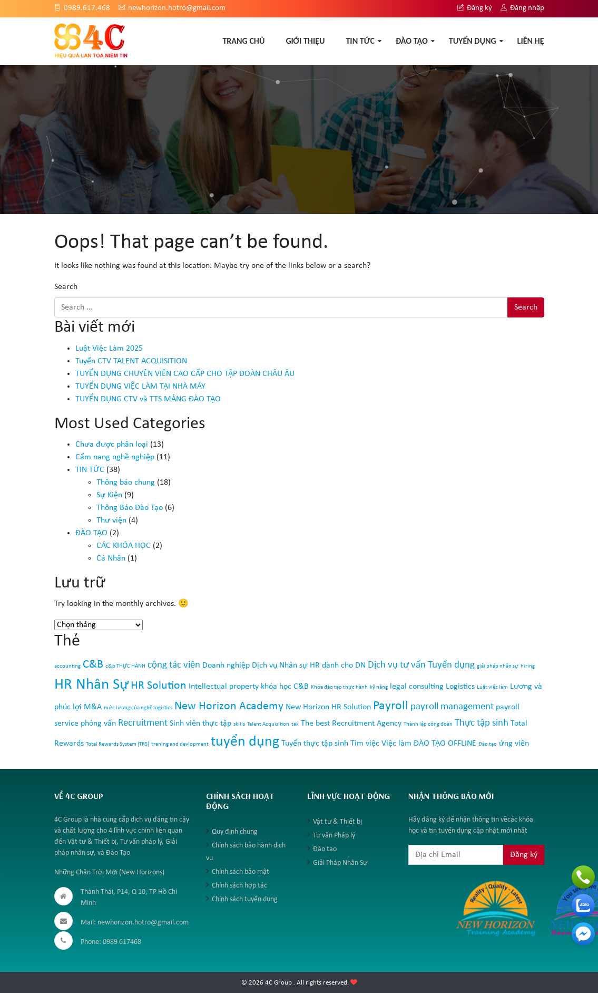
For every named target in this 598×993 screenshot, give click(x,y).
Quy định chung (235, 832)
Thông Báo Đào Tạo (129, 508)
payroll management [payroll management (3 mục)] (452, 707)
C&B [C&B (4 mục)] (93, 665)
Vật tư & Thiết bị (337, 822)
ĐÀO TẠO (412, 41)
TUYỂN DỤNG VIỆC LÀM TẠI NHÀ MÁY (140, 386)
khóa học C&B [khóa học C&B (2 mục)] (285, 686)
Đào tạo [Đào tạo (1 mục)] (487, 744)
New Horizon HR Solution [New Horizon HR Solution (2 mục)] (328, 707)
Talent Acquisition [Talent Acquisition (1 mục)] (268, 724)
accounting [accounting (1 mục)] (67, 666)
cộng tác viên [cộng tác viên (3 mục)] (174, 665)
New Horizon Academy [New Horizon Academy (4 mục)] (228, 706)
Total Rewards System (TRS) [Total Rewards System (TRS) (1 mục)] (117, 744)
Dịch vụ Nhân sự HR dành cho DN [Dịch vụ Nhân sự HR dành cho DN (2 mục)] (309, 665)
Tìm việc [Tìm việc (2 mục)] (364, 743)
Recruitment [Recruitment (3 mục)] (143, 723)
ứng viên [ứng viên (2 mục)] (514, 743)
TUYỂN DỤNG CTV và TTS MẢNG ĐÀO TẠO (148, 399)
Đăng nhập (522, 8)
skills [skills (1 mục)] (239, 724)
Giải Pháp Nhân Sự (340, 863)
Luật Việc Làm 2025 (109, 348)
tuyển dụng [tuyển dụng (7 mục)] (245, 742)
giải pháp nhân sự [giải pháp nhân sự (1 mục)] (497, 666)
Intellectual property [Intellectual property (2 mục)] (224, 686)
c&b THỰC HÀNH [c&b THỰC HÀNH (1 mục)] (125, 666)
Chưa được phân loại (111, 444)
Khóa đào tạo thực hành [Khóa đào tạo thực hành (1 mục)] (339, 687)
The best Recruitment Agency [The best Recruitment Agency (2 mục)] (351, 723)
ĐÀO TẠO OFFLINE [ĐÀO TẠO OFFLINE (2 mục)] (445, 743)
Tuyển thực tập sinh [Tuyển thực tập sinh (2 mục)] (314, 743)
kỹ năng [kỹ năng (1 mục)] (379, 687)
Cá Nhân (110, 558)
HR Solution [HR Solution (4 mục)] (159, 686)
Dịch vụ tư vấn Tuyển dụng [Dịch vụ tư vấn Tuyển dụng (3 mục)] (421, 665)
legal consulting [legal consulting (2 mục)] (417, 686)
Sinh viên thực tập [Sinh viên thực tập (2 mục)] (200, 723)
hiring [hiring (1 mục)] (528, 666)
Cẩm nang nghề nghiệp (114, 457)
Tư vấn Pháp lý (334, 836)
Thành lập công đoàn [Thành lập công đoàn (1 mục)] (428, 724)
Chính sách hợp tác (239, 886)
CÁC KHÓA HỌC (123, 546)
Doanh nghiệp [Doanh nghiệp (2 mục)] (226, 665)
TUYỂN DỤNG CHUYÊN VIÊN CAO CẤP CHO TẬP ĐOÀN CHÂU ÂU (185, 374)
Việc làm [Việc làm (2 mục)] (396, 743)
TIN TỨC (360, 41)
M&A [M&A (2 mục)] (93, 707)
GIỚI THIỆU (305, 41)
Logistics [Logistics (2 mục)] (460, 686)
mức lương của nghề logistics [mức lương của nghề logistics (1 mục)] (138, 708)
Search (65, 287)
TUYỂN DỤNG (472, 41)
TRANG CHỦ (243, 41)
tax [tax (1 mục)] (295, 724)
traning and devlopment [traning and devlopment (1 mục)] (180, 744)
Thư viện (111, 520)
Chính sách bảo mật (240, 872)
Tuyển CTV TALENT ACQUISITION (131, 361)
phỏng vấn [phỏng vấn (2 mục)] (98, 723)
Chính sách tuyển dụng (245, 899)
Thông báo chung (125, 482)
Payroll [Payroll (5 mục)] (390, 706)
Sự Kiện (109, 495)
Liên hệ (530, 41)
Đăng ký (474, 8)
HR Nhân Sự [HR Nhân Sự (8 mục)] (91, 684)
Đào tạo (325, 849)
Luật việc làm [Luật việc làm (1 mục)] (492, 687)
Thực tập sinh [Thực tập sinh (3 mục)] (481, 723)
